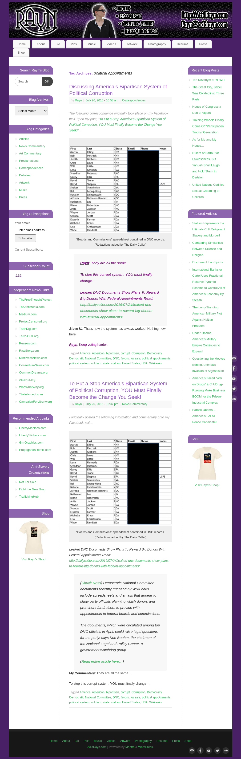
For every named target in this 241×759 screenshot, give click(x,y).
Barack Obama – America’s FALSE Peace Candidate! (204, 416)
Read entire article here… (102, 661)
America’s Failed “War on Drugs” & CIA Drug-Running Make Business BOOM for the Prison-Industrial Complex (208, 390)
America (85, 353)
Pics (74, 44)
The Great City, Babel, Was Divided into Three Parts (208, 93)
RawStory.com (29, 350)
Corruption (138, 353)
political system (79, 363)
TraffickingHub (29, 496)
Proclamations (28, 160)
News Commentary (134, 404)
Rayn (78, 100)
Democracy (154, 353)
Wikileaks (155, 363)
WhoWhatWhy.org (31, 387)
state (106, 363)
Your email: (22, 223)
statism (115, 363)
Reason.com (27, 343)
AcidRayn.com (96, 747)
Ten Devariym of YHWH (208, 80)
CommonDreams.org (33, 372)
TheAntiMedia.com (31, 307)
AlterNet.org (27, 379)
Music (92, 44)
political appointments (156, 358)
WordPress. (146, 747)
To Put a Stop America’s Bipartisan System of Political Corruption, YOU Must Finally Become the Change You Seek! (117, 124)
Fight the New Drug (32, 489)
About (40, 44)
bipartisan (112, 353)
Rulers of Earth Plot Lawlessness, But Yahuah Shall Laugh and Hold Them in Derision (206, 165)
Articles (24, 139)
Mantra (130, 747)
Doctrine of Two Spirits (207, 262)
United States (131, 363)
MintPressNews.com (33, 358)
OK (46, 81)
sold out (96, 363)
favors (125, 358)
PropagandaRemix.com (35, 450)
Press (203, 44)
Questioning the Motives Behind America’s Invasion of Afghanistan (208, 365)
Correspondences (133, 100)
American (98, 353)
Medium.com (27, 314)
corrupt (125, 353)
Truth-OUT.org (29, 336)
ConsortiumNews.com (34, 365)
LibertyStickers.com (32, 435)
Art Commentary (30, 153)
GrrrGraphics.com (31, 442)
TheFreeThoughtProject (35, 299)
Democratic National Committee (90, 358)
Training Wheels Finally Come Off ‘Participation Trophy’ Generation (208, 126)
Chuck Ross (91, 583)
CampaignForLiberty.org (35, 401)
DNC (116, 358)
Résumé (183, 44)
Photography (157, 44)
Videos (111, 44)
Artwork (132, 44)
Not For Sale (27, 482)
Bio (58, 44)
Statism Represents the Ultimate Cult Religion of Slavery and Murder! (208, 229)
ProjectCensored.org (33, 321)
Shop (21, 52)
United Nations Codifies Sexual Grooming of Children (208, 191)
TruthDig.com (28, 328)
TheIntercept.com (31, 394)
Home (21, 44)
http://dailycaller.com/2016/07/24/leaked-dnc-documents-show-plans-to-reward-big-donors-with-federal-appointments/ (116, 311)
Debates (24, 175)
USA (144, 363)
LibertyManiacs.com (32, 428)
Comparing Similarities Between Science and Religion (207, 249)
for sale (135, 358)
